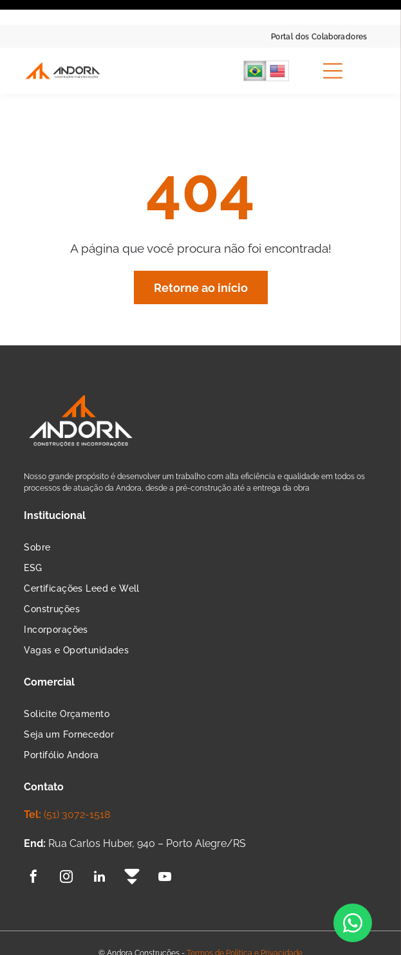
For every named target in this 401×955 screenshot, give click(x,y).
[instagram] (66, 834)
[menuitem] (319, 11)
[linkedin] (99, 834)
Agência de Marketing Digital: (180, 932)
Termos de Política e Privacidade (245, 909)
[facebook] (33, 834)
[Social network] (132, 834)
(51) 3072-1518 (77, 771)
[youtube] (164, 834)
